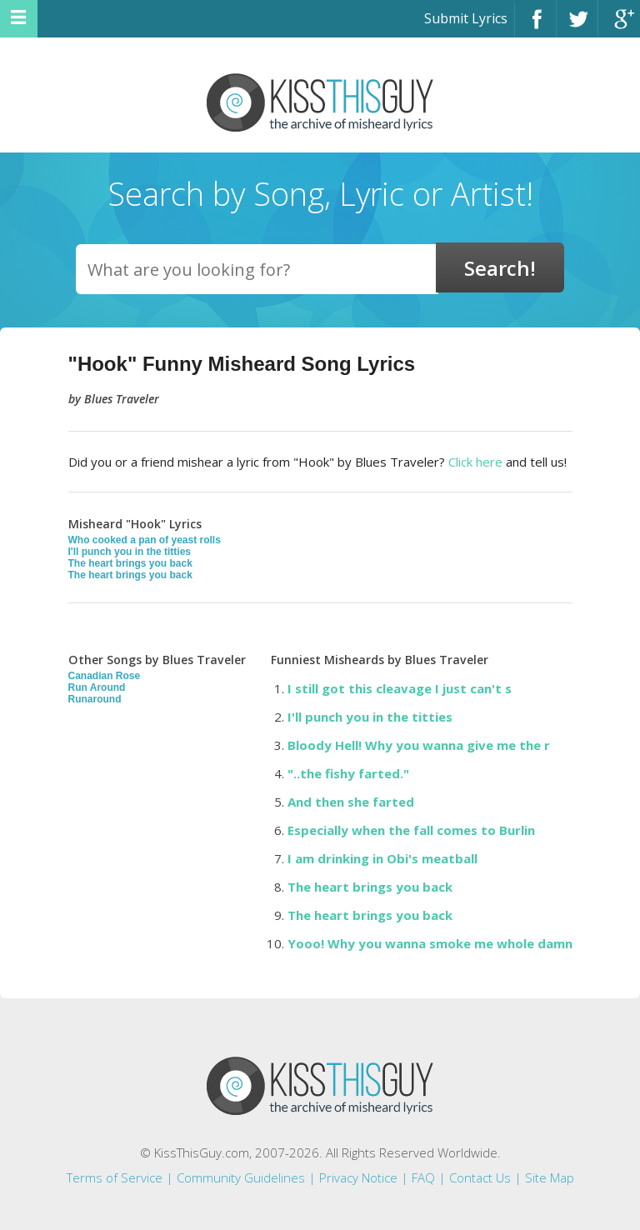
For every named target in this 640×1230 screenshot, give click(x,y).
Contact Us (480, 1177)
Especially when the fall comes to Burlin (411, 830)
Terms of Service (114, 1177)
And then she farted (351, 801)
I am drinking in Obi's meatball (383, 858)
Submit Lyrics (466, 18)
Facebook (535, 26)
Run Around (97, 687)
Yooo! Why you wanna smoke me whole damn (430, 943)
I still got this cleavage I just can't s (400, 688)
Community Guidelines (241, 1177)
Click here (475, 461)
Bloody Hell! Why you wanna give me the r (419, 745)
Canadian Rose (104, 676)
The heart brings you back (130, 563)
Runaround (95, 699)
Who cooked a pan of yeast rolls (144, 540)
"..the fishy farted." (348, 773)
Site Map (549, 1177)
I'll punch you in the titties (130, 552)
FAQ (423, 1177)
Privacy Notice (358, 1177)
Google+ (619, 26)
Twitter (577, 26)
